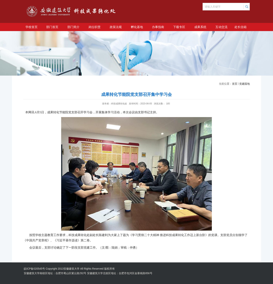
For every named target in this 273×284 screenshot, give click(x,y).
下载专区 (179, 27)
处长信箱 (240, 27)
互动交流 (221, 27)
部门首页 (52, 27)
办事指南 (158, 27)
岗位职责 (95, 27)
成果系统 (200, 27)
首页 (234, 83)
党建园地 (244, 83)
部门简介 (73, 27)
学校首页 (31, 27)
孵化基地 (137, 27)
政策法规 (116, 27)
